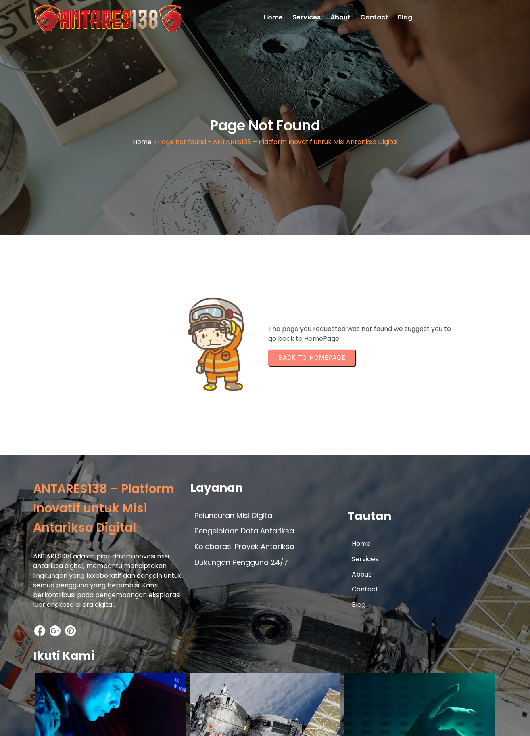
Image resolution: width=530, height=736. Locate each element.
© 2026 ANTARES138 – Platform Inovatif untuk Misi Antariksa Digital (137, 722)
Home (142, 143)
